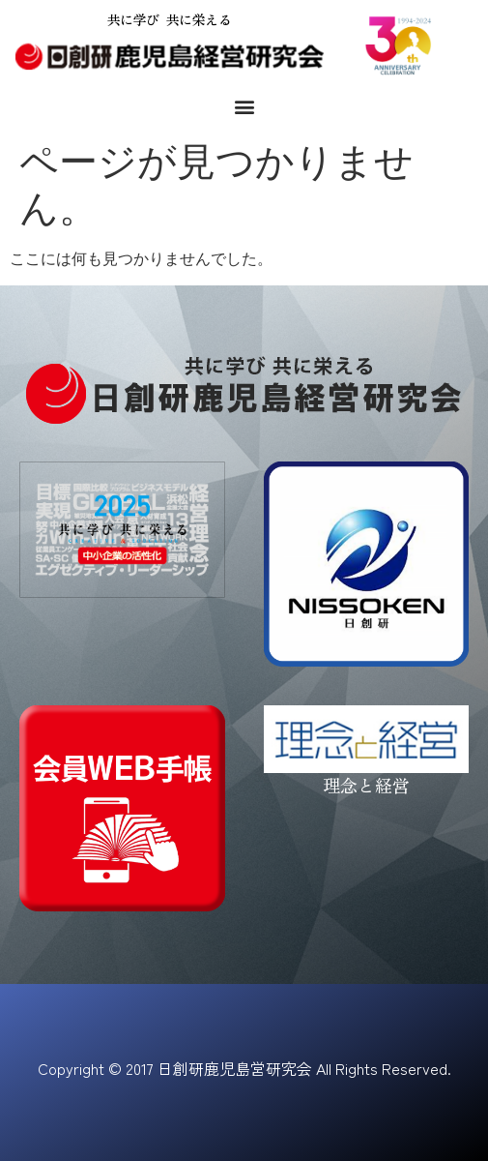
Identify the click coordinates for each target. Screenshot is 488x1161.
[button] (244, 106)
